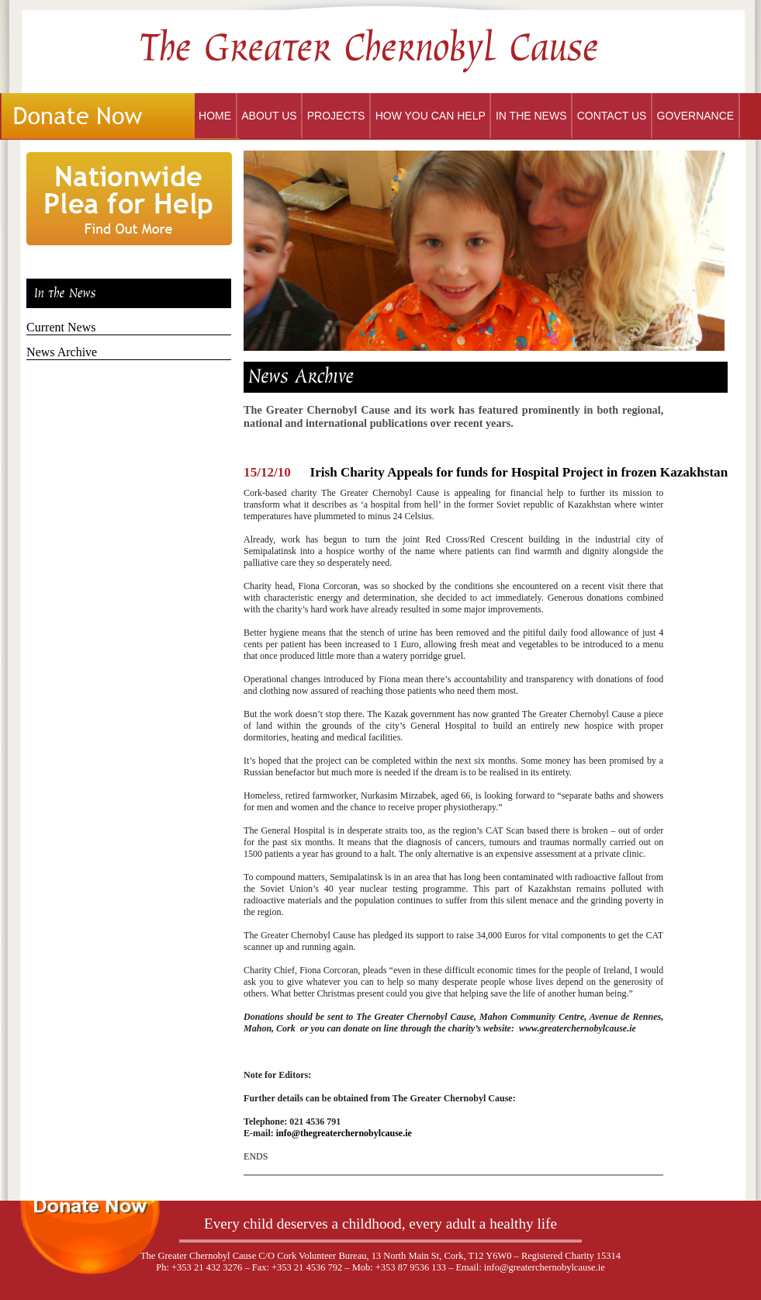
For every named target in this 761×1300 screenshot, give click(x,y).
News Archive (61, 352)
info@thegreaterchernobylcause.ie (344, 1133)
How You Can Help (430, 115)
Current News (60, 327)
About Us (268, 115)
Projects (336, 115)
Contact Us (612, 115)
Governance (696, 115)
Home (215, 115)
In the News (531, 115)
